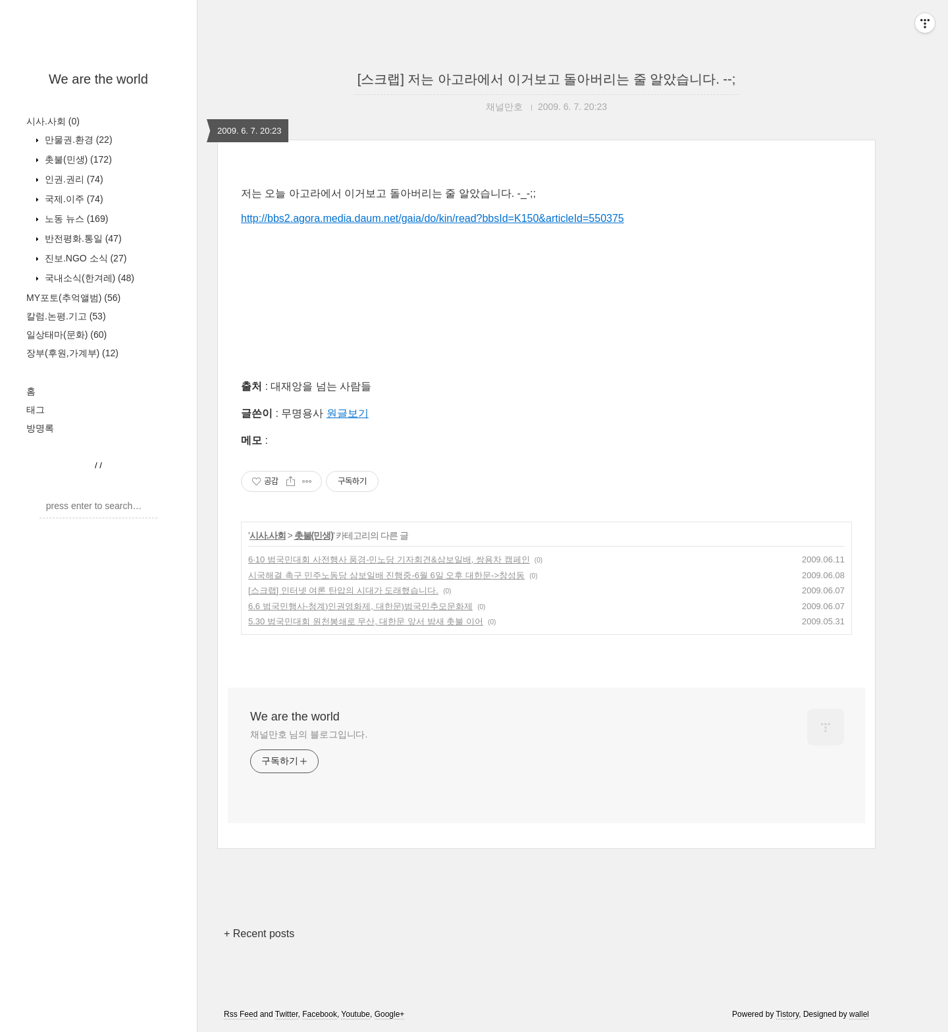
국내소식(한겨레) (88, 278)
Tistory (787, 1014)
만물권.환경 (77, 139)
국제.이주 (72, 199)
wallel (859, 1014)
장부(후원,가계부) (72, 353)
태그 (35, 409)
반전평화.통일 (82, 238)
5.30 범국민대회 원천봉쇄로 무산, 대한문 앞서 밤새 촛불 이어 (365, 621)
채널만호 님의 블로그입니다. (308, 734)
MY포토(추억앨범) (73, 297)
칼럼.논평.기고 (66, 316)
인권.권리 (72, 179)
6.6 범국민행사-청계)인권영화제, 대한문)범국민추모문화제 (360, 606)
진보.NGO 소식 (84, 258)
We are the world (98, 79)
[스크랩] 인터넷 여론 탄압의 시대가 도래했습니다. (343, 590)
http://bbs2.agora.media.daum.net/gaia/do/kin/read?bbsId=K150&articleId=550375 (432, 218)
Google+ (390, 1014)
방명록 (40, 428)
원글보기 (348, 413)
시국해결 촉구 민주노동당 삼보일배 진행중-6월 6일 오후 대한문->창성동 (386, 575)
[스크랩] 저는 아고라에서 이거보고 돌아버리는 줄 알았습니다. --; (546, 79)
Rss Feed (240, 1014)
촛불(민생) (77, 159)
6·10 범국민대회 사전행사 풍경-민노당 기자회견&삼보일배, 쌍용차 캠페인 (389, 559)
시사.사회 (53, 121)
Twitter (286, 1014)
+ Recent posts (259, 933)
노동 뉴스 (75, 218)
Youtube (355, 1014)
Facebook (319, 1014)
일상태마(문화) (66, 334)
